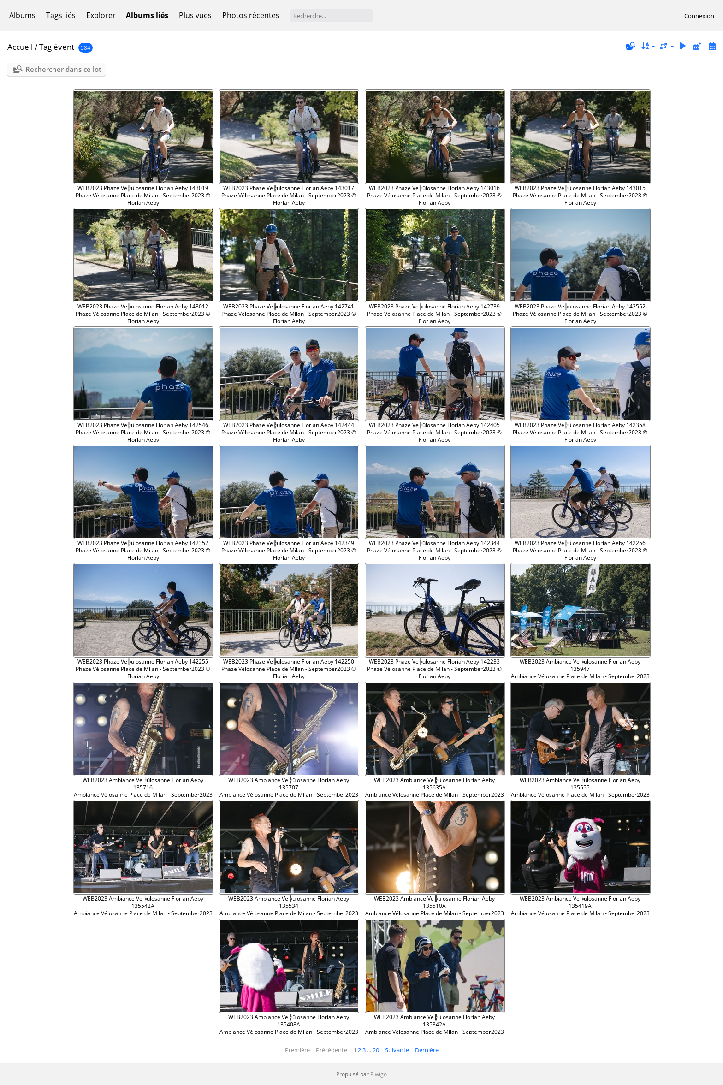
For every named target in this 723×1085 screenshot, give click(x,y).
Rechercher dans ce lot (63, 69)
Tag (45, 47)
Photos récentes (250, 15)
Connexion (699, 16)
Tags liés (61, 15)
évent (63, 47)
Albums (22, 15)
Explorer (101, 15)
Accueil (20, 47)
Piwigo (378, 1074)
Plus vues (195, 15)
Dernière (427, 1050)
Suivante (397, 1050)
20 (376, 1050)
